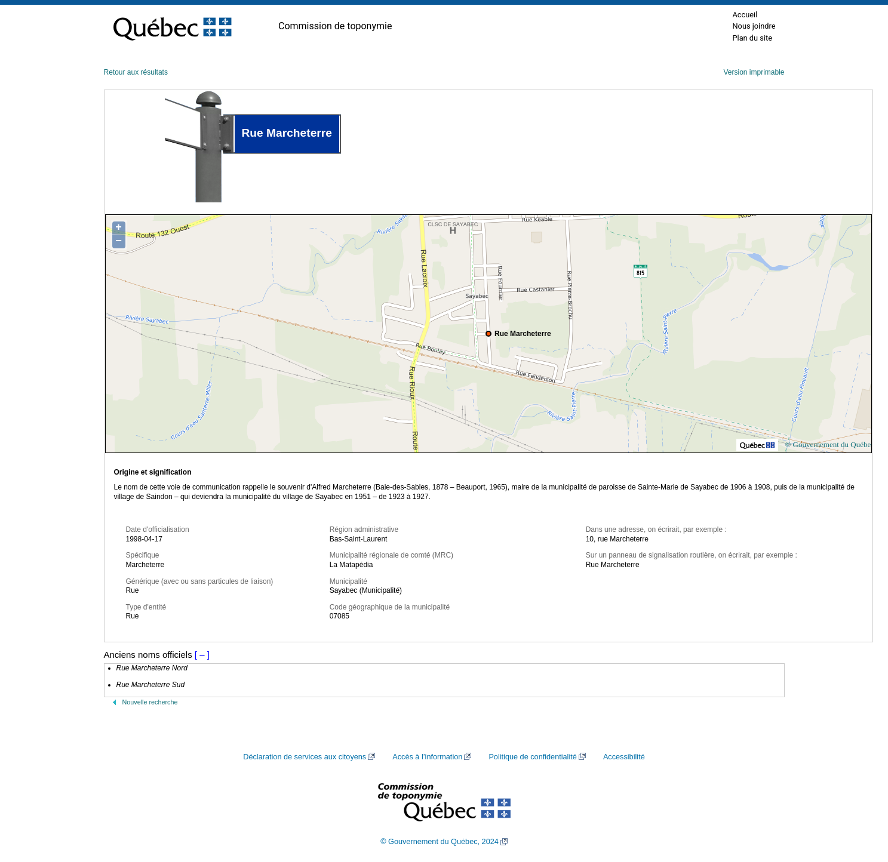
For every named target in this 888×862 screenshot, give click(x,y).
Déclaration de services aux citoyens (304, 757)
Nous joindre (753, 25)
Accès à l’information (427, 757)
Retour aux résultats (136, 72)
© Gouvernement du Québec (829, 444)
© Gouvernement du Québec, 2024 (439, 842)
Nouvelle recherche (150, 702)
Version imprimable (753, 72)
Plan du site (752, 37)
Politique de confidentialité (532, 757)
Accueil (744, 14)
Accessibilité (624, 757)
